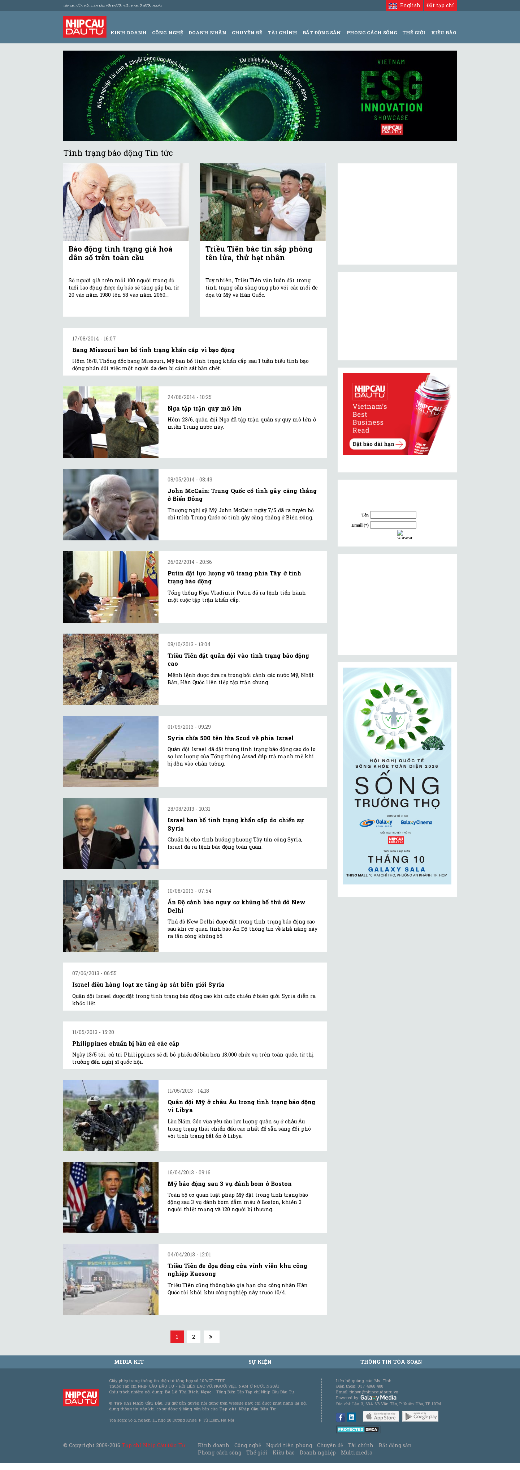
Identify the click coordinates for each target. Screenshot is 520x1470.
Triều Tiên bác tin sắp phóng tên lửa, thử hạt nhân (259, 253)
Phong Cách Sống (372, 32)
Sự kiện (260, 1361)
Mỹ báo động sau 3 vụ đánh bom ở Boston (230, 1183)
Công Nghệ (167, 32)
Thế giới (413, 32)
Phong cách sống (219, 1452)
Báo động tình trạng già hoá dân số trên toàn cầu (121, 253)
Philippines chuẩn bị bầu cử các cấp (125, 1043)
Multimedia (356, 1452)
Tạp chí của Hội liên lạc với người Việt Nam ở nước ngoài (112, 5)
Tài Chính (282, 32)
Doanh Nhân (207, 32)
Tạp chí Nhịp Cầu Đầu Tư (153, 1445)
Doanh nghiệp (318, 1452)
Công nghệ (247, 1445)
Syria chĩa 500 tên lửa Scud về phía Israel (231, 738)
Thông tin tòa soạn (391, 1361)
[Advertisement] (397, 604)
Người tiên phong (289, 1445)
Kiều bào (283, 1452)
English (404, 5)
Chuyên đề (247, 32)
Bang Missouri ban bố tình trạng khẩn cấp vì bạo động (153, 349)
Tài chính (360, 1445)
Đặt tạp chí (440, 5)
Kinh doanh (213, 1445)
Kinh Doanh (128, 32)
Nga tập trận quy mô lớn (205, 408)
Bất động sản (322, 32)
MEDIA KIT (129, 1361)
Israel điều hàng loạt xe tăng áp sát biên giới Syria (148, 984)
